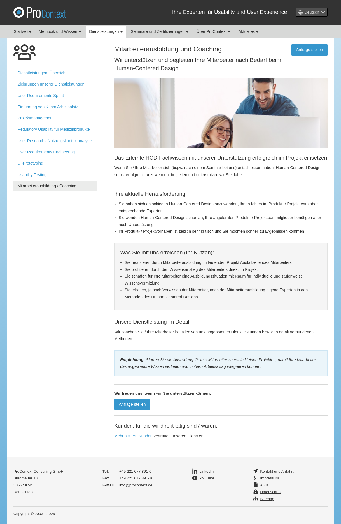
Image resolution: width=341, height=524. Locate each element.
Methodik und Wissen (60, 31)
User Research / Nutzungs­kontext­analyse (54, 140)
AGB (264, 485)
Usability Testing (31, 174)
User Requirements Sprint (40, 95)
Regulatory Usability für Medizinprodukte (53, 129)
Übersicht (41, 73)
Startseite (22, 31)
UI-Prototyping (30, 163)
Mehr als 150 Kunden (133, 436)
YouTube (206, 478)
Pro (39, 12)
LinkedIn (206, 471)
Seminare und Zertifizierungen (160, 31)
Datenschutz (270, 492)
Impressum (269, 478)
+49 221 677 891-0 (135, 471)
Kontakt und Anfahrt (276, 471)
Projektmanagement (35, 118)
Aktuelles (249, 31)
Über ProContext (213, 31)
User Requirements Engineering (46, 152)
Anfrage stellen (309, 49)
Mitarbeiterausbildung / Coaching (46, 186)
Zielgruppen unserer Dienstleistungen (50, 84)
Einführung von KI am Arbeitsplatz (47, 107)
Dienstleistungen (106, 31)
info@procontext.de (135, 485)
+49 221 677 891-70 (136, 478)
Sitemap (267, 499)
